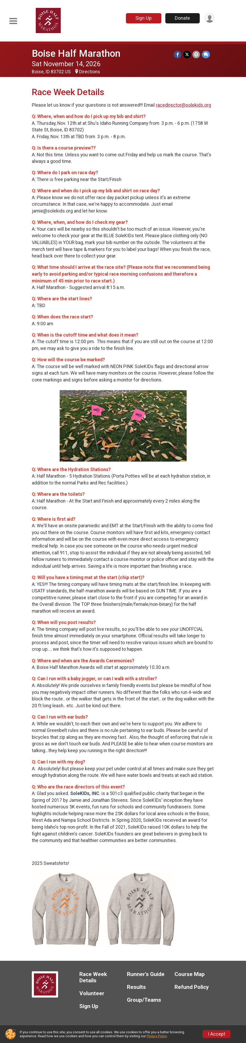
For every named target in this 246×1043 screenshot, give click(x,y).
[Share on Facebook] (178, 54)
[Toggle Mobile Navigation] (13, 21)
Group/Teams (144, 1000)
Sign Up (143, 18)
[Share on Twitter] (187, 54)
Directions (89, 71)
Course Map (190, 974)
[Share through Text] (206, 54)
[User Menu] (209, 18)
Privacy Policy (157, 1036)
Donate (182, 18)
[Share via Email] (196, 54)
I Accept (216, 1034)
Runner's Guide (146, 974)
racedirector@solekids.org (183, 105)
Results (136, 987)
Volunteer (91, 993)
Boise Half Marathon (76, 53)
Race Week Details (93, 977)
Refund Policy (192, 987)
